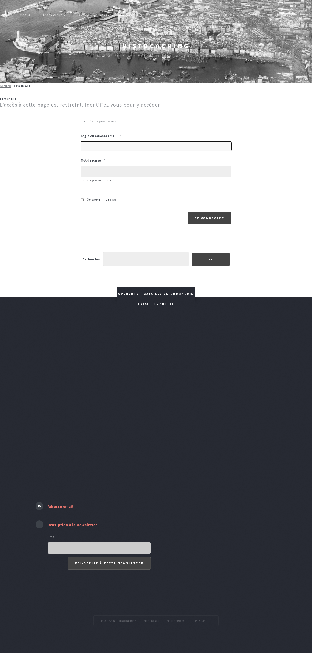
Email (52, 537)
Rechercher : (92, 259)
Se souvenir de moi (101, 199)
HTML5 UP (198, 621)
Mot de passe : (93, 160)
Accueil (26, 14)
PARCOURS (284, 14)
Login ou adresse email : (101, 136)
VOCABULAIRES (165, 26)
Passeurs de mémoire (226, 14)
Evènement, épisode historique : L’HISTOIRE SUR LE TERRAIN (149, 14)
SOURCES (88, 26)
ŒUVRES (193, 26)
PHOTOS (83, 14)
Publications (117, 26)
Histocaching (156, 46)
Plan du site (151, 621)
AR (141, 26)
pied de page (220, 26)
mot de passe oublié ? (97, 180)
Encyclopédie (54, 14)
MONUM (260, 14)
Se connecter (175, 621)
